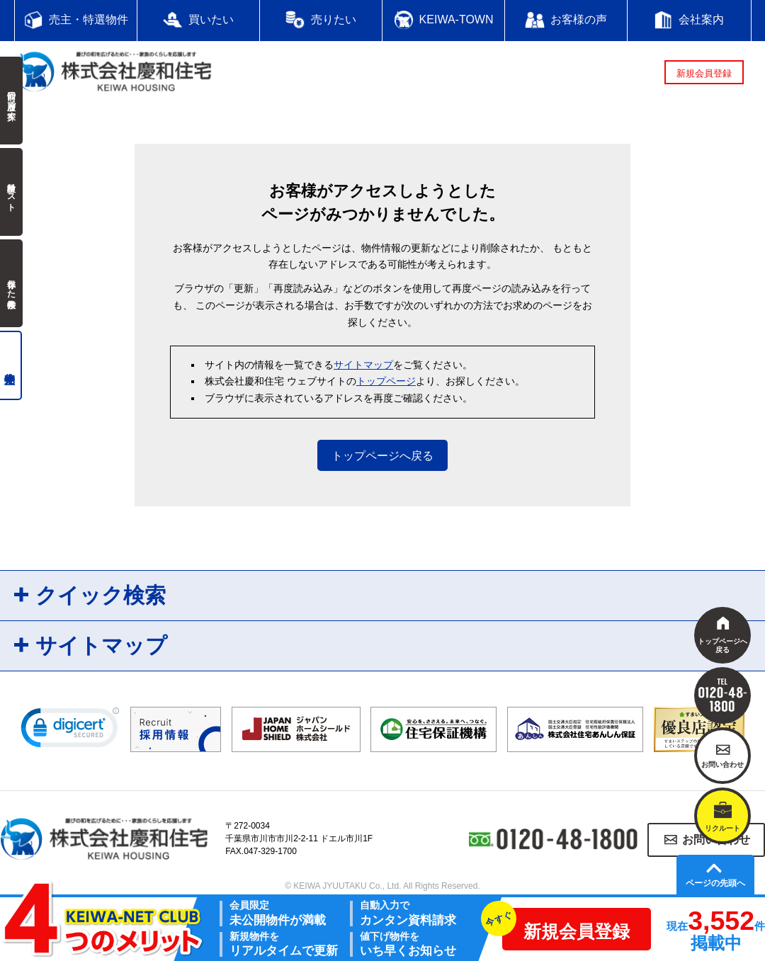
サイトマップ (363, 364)
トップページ (386, 381)
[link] (70, 731)
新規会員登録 (704, 73)
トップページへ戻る (383, 456)
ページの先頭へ (715, 883)
